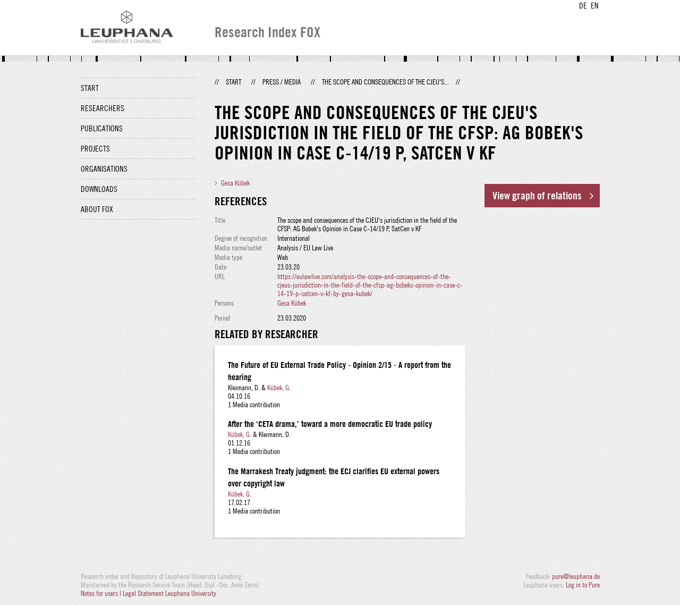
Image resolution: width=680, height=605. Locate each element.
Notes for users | (102, 593)
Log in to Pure (583, 585)
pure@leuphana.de (576, 576)
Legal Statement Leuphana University (169, 593)
